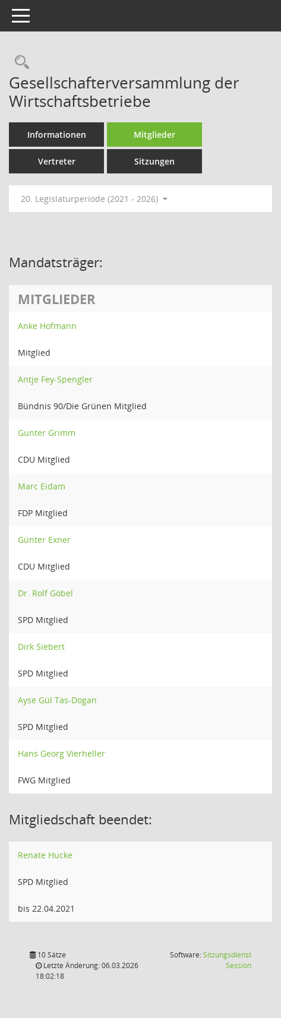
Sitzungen (154, 161)
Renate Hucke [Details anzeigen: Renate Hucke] (45, 855)
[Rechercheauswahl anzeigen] (19, 62)
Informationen (56, 134)
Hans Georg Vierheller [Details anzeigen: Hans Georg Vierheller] (61, 753)
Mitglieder (154, 134)
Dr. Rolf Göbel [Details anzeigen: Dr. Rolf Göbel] (45, 593)
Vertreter (56, 161)
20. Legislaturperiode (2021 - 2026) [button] (94, 198)
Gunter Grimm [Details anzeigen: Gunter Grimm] (46, 432)
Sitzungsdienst (227, 960)
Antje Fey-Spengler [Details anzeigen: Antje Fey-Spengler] (55, 379)
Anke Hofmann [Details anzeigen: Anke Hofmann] (47, 325)
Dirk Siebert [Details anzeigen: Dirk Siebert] (41, 646)
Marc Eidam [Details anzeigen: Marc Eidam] (41, 486)
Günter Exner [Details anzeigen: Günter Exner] (44, 539)
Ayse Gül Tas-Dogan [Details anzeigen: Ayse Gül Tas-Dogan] (57, 700)
